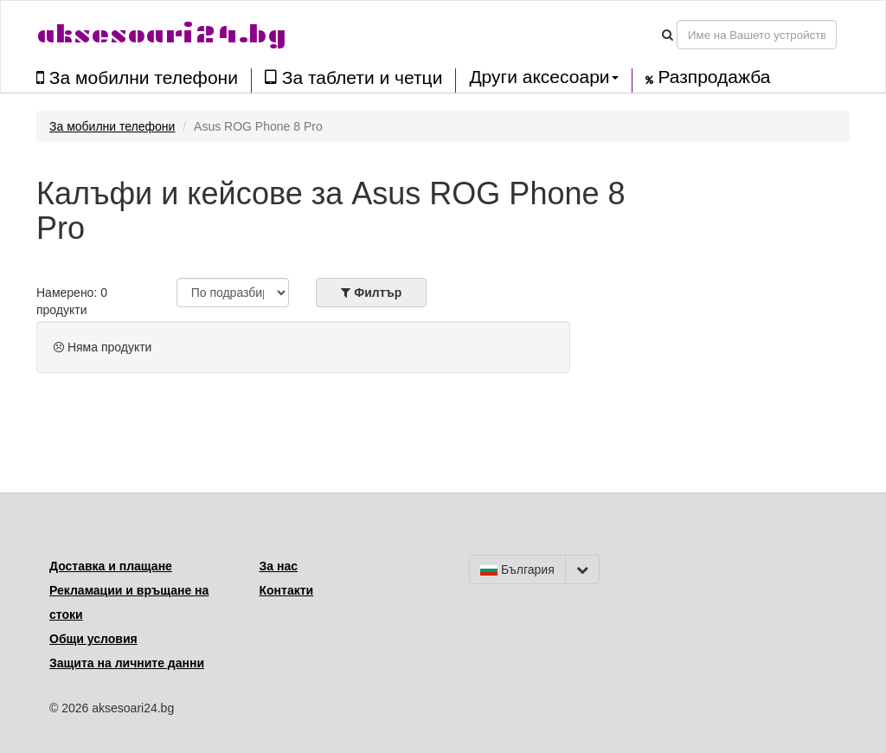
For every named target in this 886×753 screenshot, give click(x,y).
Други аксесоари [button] (543, 77)
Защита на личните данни (126, 663)
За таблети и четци (353, 77)
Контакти (287, 590)
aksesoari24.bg (161, 34)
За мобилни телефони (137, 77)
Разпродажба (708, 77)
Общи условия (93, 639)
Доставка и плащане (110, 566)
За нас (279, 566)
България (517, 569)
